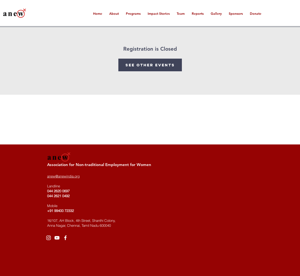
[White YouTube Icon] (57, 238)
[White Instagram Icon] (48, 238)
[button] (158, 13)
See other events (150, 65)
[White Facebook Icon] (65, 238)
